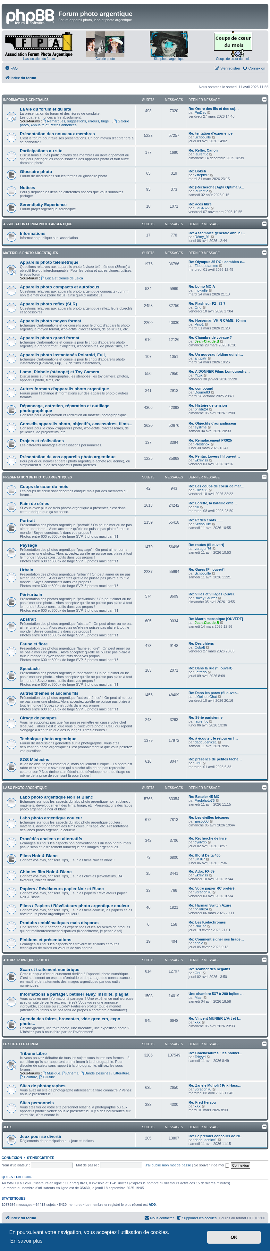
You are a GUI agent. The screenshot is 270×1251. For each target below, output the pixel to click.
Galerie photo (105, 59)
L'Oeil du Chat (206, 697)
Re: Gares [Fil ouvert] (206, 569)
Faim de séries (34, 503)
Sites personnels (37, 1102)
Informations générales (25, 100)
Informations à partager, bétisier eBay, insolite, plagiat (74, 994)
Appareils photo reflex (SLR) (48, 304)
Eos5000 (201, 821)
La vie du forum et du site (45, 109)
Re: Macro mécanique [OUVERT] (216, 619)
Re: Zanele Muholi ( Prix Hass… (215, 1085)
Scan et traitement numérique (49, 969)
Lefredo (201, 672)
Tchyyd (200, 1057)
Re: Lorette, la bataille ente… (213, 503)
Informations (33, 233)
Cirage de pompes (38, 718)
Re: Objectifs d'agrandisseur (212, 423)
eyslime (201, 427)
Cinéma (70, 1073)
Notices (27, 187)
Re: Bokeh (197, 171)
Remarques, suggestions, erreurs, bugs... (77, 121)
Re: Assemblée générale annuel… (217, 233)
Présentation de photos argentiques (37, 477)
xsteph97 (202, 175)
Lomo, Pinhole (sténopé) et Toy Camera (59, 371)
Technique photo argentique (48, 738)
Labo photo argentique (25, 788)
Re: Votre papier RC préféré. (212, 888)
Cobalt (200, 647)
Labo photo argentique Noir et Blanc (56, 797)
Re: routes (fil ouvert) (206, 545)
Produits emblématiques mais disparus (59, 922)
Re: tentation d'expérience (210, 133)
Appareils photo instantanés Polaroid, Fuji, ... (65, 354)
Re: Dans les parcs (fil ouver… (214, 693)
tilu (197, 507)
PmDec (200, 112)
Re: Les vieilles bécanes (209, 817)
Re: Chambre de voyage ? (210, 337)
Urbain (26, 570)
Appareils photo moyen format (50, 321)
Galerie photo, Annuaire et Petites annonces (74, 123)
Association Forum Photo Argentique (37, 224)
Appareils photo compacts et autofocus (59, 287)
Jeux (7, 1127)
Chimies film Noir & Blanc (46, 871)
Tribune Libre (33, 1053)
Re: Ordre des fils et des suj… (214, 109)
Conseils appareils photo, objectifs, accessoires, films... (76, 423)
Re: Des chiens (201, 643)
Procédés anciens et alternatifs (51, 838)
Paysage (28, 545)
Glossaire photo (36, 171)
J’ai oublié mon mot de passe (168, 1165)
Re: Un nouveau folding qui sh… (216, 354)
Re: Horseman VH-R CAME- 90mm (217, 320)
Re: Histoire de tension (208, 405)
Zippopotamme (206, 266)
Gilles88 (201, 490)
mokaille (201, 290)
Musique (51, 1073)
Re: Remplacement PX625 (210, 440)
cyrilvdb (201, 842)
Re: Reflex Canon (203, 150)
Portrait (27, 520)
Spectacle (30, 668)
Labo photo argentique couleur (51, 818)
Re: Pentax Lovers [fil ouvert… (214, 456)
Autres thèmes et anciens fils (49, 693)
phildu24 (201, 409)
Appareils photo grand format (49, 338)
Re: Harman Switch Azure (210, 905)
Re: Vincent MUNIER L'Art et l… (215, 1018)
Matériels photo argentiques (30, 253)
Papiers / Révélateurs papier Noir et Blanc (62, 888)
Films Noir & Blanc (38, 855)
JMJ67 (200, 859)
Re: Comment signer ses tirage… (216, 939)
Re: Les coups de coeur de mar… (216, 486)
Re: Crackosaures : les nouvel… (215, 1053)
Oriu (198, 307)
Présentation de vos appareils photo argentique (67, 456)
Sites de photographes (42, 1085)
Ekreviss (201, 460)
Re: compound (201, 388)
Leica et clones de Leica (62, 278)
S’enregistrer (41, 1158)
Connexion (12, 1158)
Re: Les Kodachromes (207, 922)
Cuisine (47, 1077)
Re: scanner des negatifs (209, 969)
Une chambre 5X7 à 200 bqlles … (216, 994)
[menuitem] (11, 68)
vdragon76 (203, 549)
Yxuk (198, 375)
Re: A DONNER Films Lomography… (219, 371)
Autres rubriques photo (26, 960)
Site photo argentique (169, 59)
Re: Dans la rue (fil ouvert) (210, 668)
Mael (198, 997)
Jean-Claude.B (207, 341)
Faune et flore (33, 644)
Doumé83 (202, 392)
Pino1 (199, 324)
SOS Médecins (34, 759)
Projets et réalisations (42, 440)
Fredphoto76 (205, 800)
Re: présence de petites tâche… (215, 759)
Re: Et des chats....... (206, 520)
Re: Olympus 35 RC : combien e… (217, 262)
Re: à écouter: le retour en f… (213, 738)
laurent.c (201, 154)
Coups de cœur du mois (233, 59)
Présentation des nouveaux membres (57, 133)
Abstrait (28, 619)
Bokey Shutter (206, 598)
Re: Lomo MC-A (202, 286)
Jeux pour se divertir (41, 1136)
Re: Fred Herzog (202, 1102)
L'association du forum (39, 59)
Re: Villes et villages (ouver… (213, 594)
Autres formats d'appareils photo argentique (64, 388)
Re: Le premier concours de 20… (216, 1136)
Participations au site (41, 150)
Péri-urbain (31, 594)
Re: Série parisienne (206, 717)
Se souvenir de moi (211, 1165)
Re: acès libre (200, 204)
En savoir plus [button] (26, 1241)
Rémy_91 (202, 237)
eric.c (199, 943)
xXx (197, 1022)
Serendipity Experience (43, 204)
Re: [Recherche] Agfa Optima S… (216, 187)
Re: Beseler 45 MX (204, 797)
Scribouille (203, 137)
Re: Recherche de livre (208, 838)
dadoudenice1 (206, 742)
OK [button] (234, 1237)
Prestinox (202, 444)
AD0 (152, 1204)
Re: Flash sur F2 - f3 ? (207, 303)
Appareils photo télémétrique (49, 262)
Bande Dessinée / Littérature (104, 1073)
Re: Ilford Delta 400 (205, 855)
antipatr (201, 358)
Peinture (28, 1077)
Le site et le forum (20, 1044)
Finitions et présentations (45, 939)
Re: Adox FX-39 (202, 871)
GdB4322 (202, 208)
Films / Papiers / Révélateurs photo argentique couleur (75, 905)
